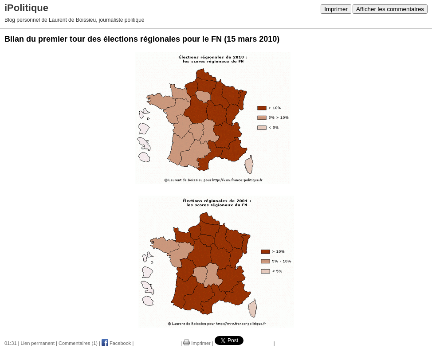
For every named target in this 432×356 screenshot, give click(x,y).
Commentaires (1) (78, 343)
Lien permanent (38, 343)
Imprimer (336, 9)
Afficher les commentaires (390, 9)
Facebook (116, 343)
